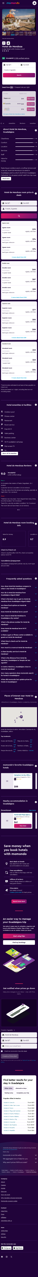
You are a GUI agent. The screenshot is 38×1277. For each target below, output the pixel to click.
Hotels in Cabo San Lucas (12, 1105)
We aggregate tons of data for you (20, 1159)
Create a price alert (16, 892)
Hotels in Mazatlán (9, 1130)
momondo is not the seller (20, 1155)
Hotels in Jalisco (6, 1172)
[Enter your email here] (20, 1046)
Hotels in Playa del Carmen (12, 1111)
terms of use (26, 1060)
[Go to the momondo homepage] (13, 3)
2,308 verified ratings (21, 58)
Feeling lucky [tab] (9, 1093)
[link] (23, 826)
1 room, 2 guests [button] (9, 70)
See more (32, 810)
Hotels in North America (16, 1170)
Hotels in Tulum (8, 1108)
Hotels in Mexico (29, 1170)
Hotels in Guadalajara (18, 1172)
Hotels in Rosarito (9, 1127)
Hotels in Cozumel (9, 1122)
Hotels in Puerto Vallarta (11, 1116)
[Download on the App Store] (18, 1248)
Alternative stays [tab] (21, 1088)
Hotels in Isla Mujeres (10, 1125)
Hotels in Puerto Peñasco (11, 1113)
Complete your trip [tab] (23, 1093)
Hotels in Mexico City (10, 1119)
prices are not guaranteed (10, 1149)
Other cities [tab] (8, 1088)
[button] (3, 3)
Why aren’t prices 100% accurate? (20, 1162)
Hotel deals (5, 1170)
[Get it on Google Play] (6, 1248)
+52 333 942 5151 (8, 55)
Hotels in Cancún (9, 1102)
